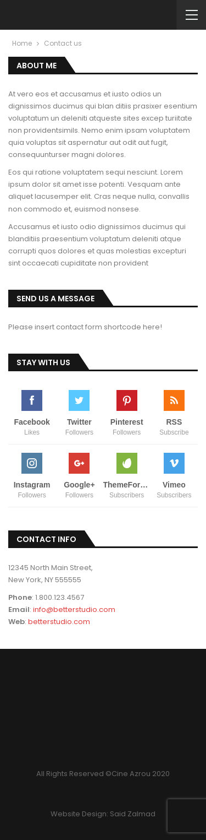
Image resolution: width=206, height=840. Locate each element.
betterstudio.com (59, 621)
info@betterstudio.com (74, 609)
